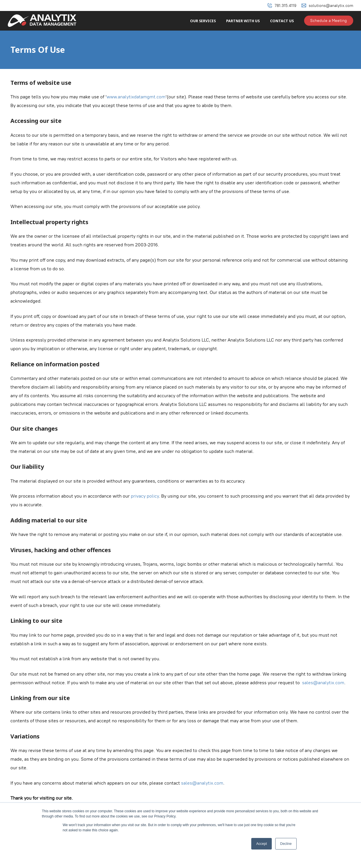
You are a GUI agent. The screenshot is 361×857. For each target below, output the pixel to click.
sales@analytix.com (323, 683)
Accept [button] (261, 844)
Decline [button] (286, 844)
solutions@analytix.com (331, 5)
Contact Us (282, 20)
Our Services (203, 20)
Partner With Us (243, 20)
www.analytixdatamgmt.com (136, 97)
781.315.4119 (285, 5)
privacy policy (145, 496)
